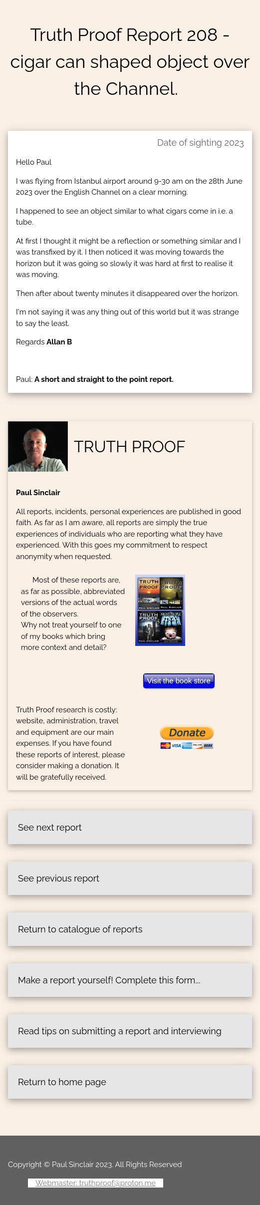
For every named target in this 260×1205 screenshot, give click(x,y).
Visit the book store (179, 680)
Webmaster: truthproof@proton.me (95, 1183)
